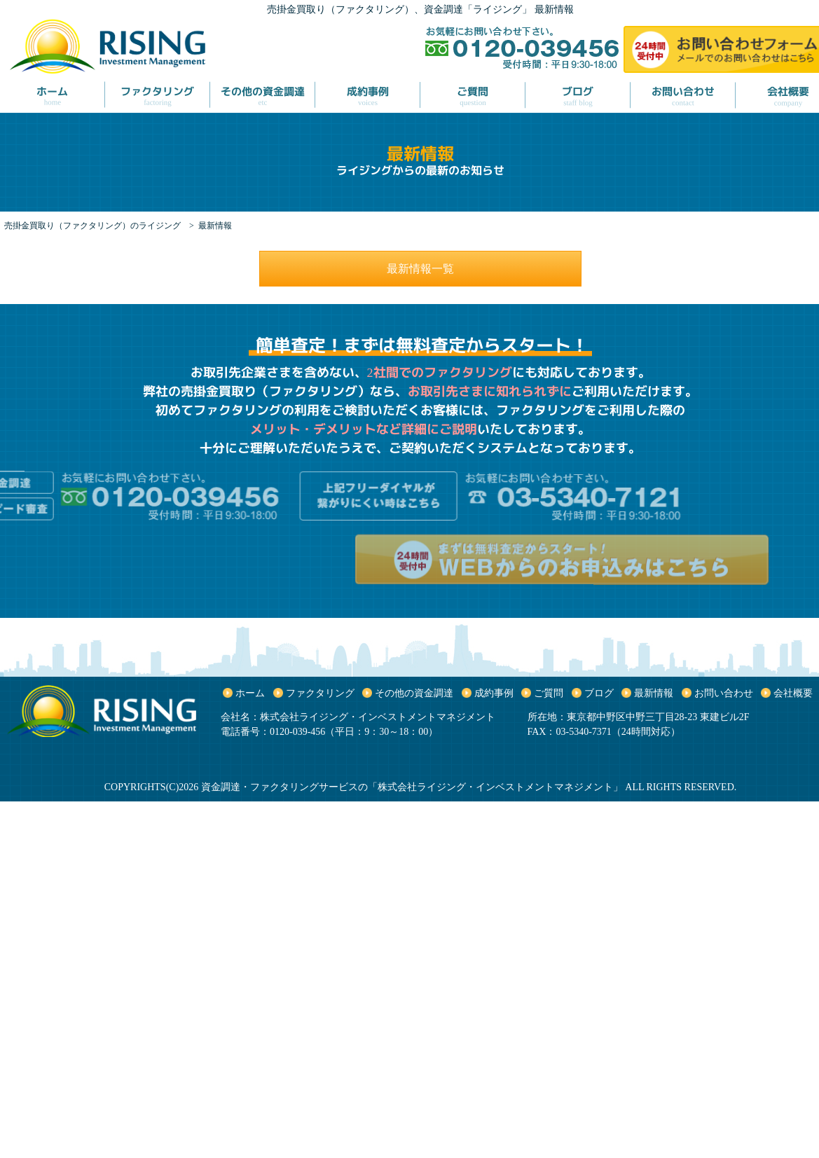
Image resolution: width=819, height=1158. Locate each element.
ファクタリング (320, 693)
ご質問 (548, 693)
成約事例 (494, 693)
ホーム (250, 693)
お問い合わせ (723, 693)
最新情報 (653, 693)
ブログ (599, 693)
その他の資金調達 (414, 693)
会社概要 (793, 693)
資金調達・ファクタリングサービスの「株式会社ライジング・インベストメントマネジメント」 (412, 787)
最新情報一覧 (420, 269)
